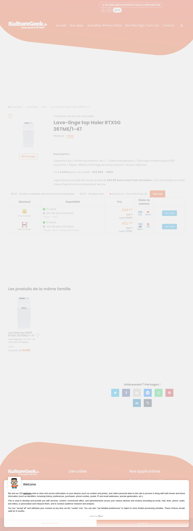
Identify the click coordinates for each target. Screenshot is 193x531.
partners (27, 493)
